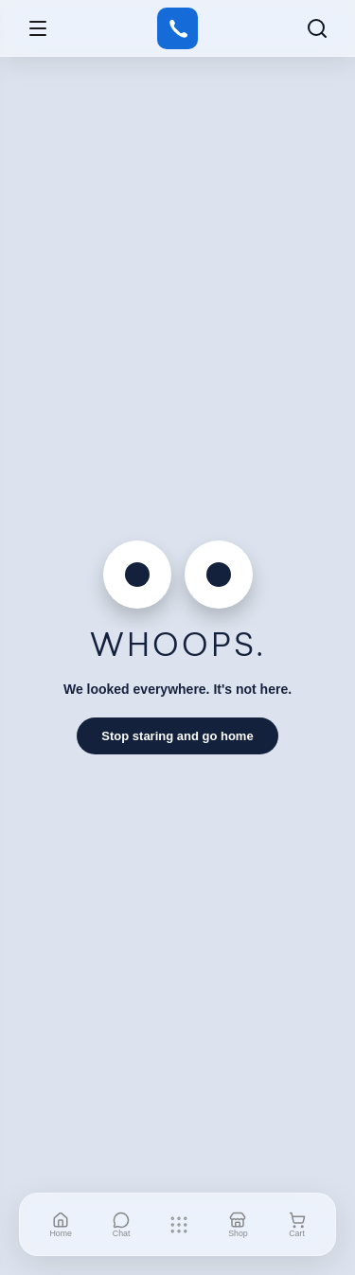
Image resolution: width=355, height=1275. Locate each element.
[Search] (317, 28)
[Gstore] (177, 28)
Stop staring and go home (177, 736)
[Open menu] (38, 28)
